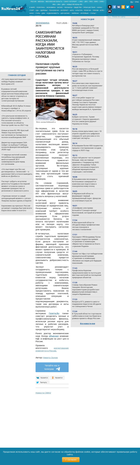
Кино (31, 13)
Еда (37, 10)
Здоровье (43, 10)
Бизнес (60, 7)
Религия (87, 10)
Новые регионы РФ (74, 4)
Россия (33, 1)
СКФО (102, 1)
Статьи (93, 13)
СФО (58, 4)
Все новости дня (87, 323)
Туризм (95, 10)
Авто (72, 10)
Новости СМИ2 (43, 392)
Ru (131, 2)
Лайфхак (75, 13)
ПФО (91, 1)
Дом (43, 13)
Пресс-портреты (35, 16)
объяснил (54, 336)
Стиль (37, 13)
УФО (53, 4)
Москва (41, 1)
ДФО (63, 4)
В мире (32, 7)
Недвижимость (52, 13)
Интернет (64, 10)
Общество (78, 7)
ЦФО (86, 1)
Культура (78, 10)
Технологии (54, 10)
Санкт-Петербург (70, 1)
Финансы (68, 7)
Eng (137, 2)
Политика (41, 7)
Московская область (54, 1)
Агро (102, 10)
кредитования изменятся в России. (52, 349)
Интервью (84, 13)
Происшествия (89, 7)
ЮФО (96, 1)
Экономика (51, 7)
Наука (99, 7)
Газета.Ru (54, 313)
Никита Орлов (50, 357)
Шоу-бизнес (65, 13)
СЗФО (81, 1)
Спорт (31, 10)
